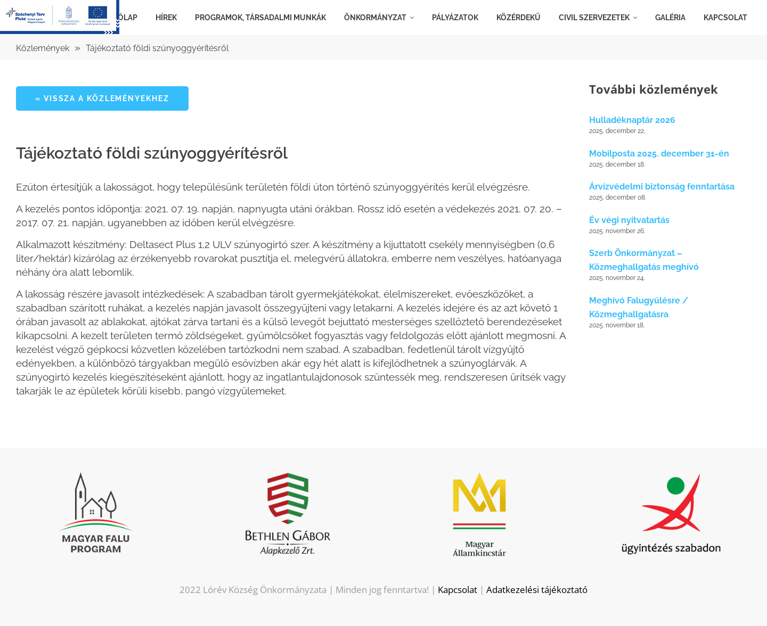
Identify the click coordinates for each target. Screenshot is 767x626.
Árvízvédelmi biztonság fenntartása (662, 187)
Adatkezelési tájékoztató (537, 589)
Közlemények (42, 48)
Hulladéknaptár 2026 (632, 120)
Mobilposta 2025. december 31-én (659, 154)
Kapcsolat (457, 589)
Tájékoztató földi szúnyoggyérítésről (157, 48)
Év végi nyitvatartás (629, 220)
